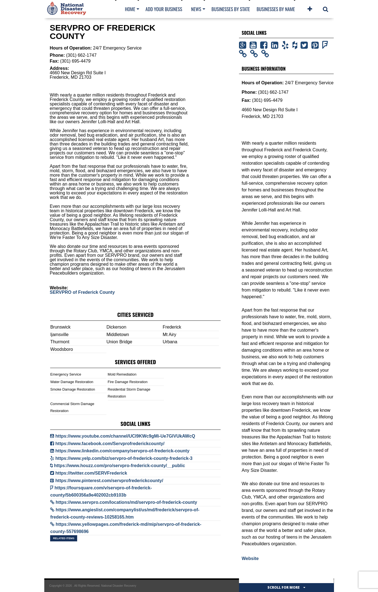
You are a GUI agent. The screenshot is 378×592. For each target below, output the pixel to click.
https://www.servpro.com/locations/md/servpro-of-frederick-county (126, 502)
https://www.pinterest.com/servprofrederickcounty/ (109, 480)
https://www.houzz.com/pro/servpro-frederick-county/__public (119, 465)
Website (250, 558)
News (196, 9)
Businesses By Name (276, 9)
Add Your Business (163, 9)
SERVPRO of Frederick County (82, 292)
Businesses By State (230, 9)
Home (130, 9)
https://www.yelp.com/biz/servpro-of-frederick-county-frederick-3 (123, 458)
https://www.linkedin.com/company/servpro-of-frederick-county (122, 450)
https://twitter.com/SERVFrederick (91, 473)
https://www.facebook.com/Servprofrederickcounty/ (110, 443)
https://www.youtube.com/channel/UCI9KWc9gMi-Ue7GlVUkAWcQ (125, 436)
